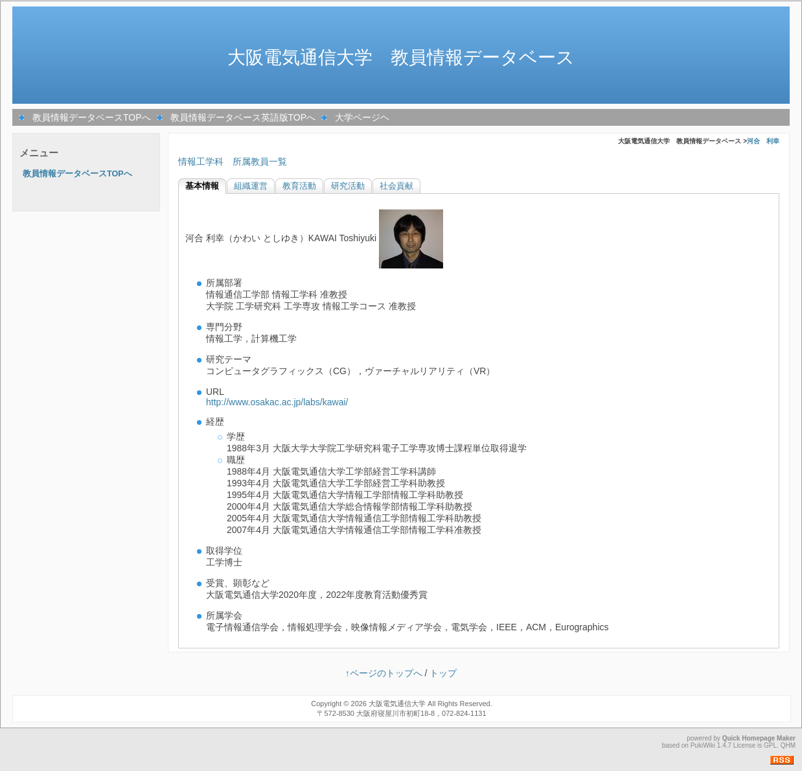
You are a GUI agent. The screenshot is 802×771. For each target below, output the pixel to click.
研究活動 (348, 186)
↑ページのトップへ (383, 673)
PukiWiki (703, 745)
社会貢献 (396, 186)
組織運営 (251, 186)
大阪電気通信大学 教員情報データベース (401, 57)
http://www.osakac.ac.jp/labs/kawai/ (277, 402)
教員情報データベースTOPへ (91, 117)
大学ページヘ (362, 117)
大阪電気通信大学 (397, 703)
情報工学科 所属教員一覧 (232, 161)
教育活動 (299, 186)
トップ (443, 673)
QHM (788, 745)
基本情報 (202, 186)
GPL (770, 745)
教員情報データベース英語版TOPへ (243, 117)
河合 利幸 (763, 141)
